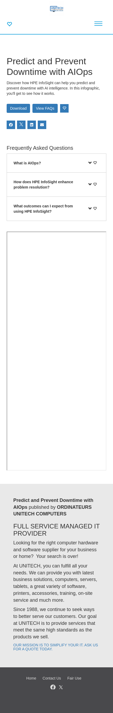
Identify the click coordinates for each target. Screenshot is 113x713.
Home (31, 678)
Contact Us (52, 678)
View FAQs (45, 108)
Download (18, 108)
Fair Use (74, 678)
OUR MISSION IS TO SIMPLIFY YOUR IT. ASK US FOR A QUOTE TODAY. (55, 647)
